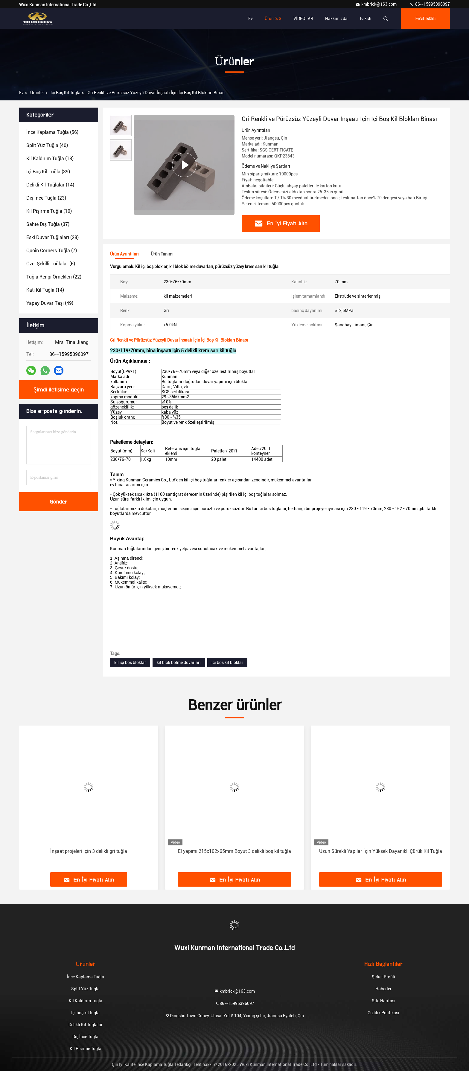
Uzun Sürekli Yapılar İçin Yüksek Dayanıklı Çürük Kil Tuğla (380, 851)
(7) (51, 250)
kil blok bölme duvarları (179, 662)
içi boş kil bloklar (227, 662)
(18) (50, 158)
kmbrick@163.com (376, 4)
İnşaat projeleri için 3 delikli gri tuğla (88, 851)
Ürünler (37, 92)
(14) (50, 185)
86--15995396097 (429, 4)
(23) (46, 198)
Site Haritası (383, 1000)
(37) (47, 224)
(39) (48, 172)
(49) (49, 303)
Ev (250, 18)
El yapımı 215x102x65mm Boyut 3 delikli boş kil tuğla (234, 851)
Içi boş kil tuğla (65, 92)
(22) (53, 277)
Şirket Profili (383, 976)
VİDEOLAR (303, 18)
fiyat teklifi (425, 18)
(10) (49, 211)
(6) (50, 264)
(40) (47, 145)
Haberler (383, 988)
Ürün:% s (273, 18)
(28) (52, 237)
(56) (52, 132)
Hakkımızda (336, 18)
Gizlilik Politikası (383, 1012)
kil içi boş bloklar (130, 662)
